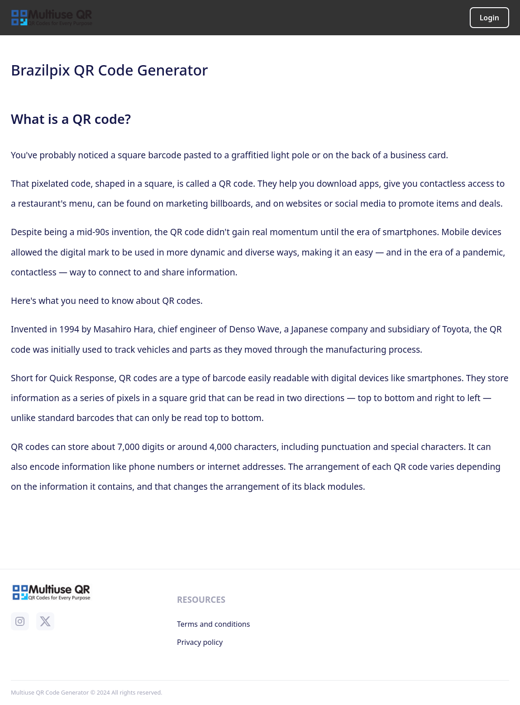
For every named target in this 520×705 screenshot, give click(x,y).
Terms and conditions (213, 624)
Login (489, 18)
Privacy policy (200, 642)
